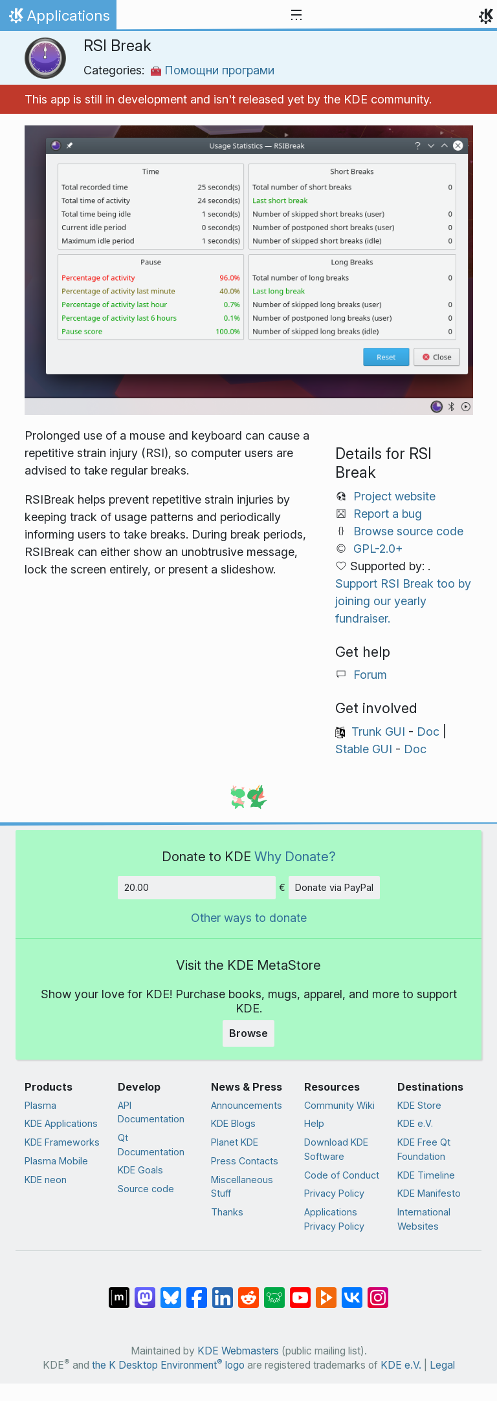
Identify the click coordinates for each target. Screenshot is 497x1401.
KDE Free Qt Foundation (423, 1149)
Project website (394, 496)
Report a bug (387, 513)
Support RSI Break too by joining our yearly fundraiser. (403, 601)
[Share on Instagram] (378, 1290)
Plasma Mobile (56, 1160)
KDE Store (419, 1105)
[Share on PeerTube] (326, 1290)
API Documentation (151, 1112)
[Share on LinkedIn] (222, 1290)
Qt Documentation (151, 1144)
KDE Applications (61, 1123)
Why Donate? (295, 856)
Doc (428, 731)
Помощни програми (212, 70)
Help (314, 1123)
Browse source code (408, 531)
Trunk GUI (378, 731)
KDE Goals (140, 1169)
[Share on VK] (352, 1290)
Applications (58, 18)
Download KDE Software (336, 1149)
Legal (442, 1365)
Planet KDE (234, 1142)
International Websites (423, 1219)
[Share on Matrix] (119, 1290)
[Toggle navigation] (296, 15)
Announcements (246, 1105)
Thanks (227, 1211)
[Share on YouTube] (300, 1290)
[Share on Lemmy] (274, 1290)
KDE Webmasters (238, 1351)
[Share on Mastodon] (145, 1290)
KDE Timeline (426, 1175)
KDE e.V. (415, 1123)
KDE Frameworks (62, 1142)
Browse (248, 1033)
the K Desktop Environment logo (168, 1365)
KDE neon (46, 1179)
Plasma (40, 1105)
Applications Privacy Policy (334, 1219)
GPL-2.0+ (378, 548)
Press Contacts (244, 1160)
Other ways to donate (249, 918)
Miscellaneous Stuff (242, 1186)
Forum (370, 674)
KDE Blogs (233, 1123)
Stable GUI (363, 749)
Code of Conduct (341, 1175)
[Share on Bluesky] (170, 1290)
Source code (146, 1188)
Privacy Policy (334, 1193)
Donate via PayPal (334, 887)
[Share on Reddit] (248, 1290)
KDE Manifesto (429, 1193)
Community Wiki (339, 1105)
